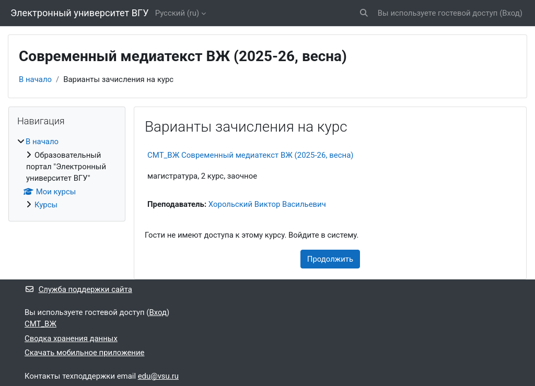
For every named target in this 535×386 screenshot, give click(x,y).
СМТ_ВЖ (40, 324)
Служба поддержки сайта (78, 289)
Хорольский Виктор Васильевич (267, 204)
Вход (511, 13)
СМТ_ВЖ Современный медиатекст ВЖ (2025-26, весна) (250, 155)
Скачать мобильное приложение (84, 352)
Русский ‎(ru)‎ (177, 13)
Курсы (45, 204)
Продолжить (330, 259)
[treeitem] (67, 173)
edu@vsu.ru (158, 376)
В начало (35, 79)
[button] (364, 13)
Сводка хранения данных (71, 338)
